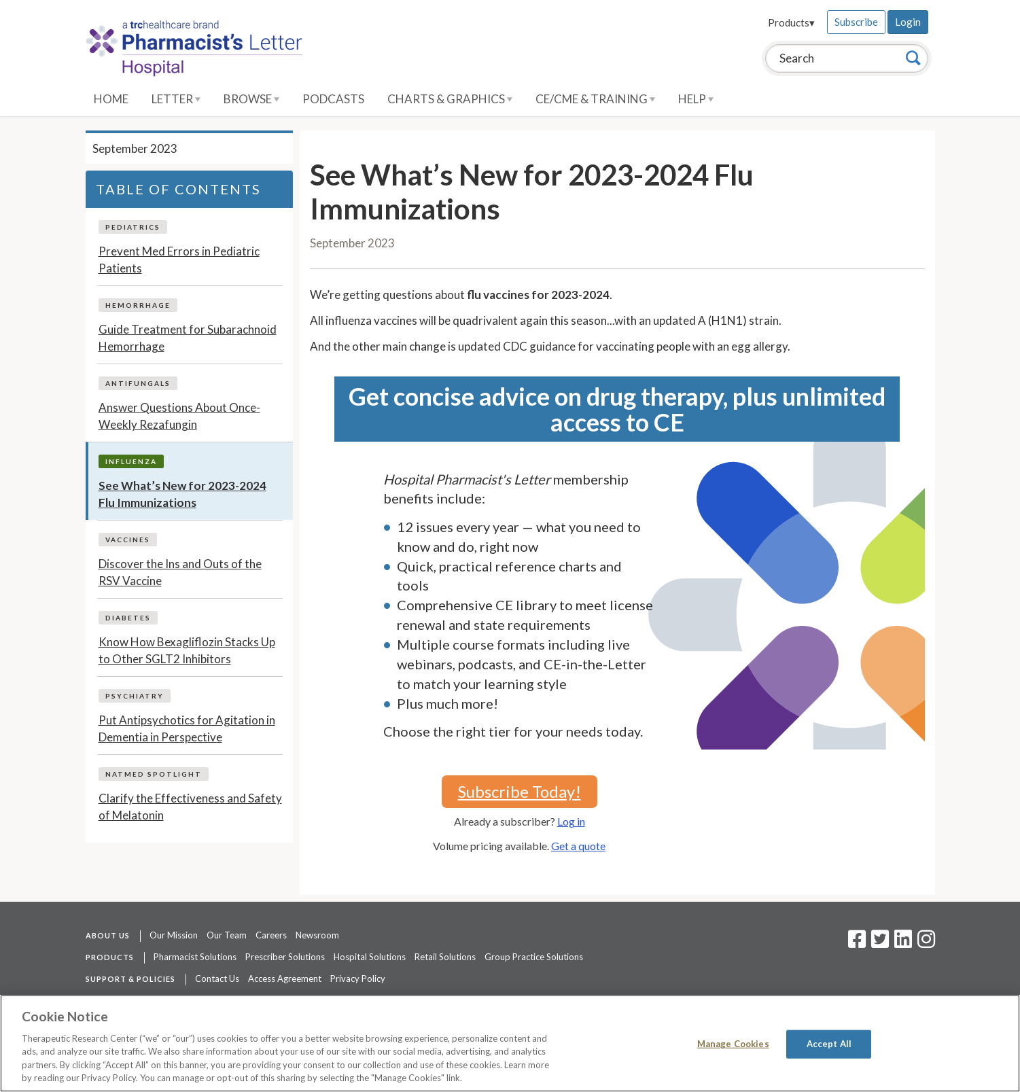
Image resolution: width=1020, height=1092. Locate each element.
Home (111, 99)
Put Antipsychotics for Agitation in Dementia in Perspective (187, 729)
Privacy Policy (357, 978)
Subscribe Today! (519, 791)
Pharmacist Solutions (195, 956)
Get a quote (578, 845)
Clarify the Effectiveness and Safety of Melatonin (190, 807)
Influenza (131, 461)
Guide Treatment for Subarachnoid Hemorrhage (188, 338)
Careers (271, 935)
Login (908, 22)
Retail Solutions (445, 956)
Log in (571, 821)
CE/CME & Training (595, 99)
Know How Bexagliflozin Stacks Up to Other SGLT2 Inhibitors (187, 651)
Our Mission (174, 935)
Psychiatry (134, 696)
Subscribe (856, 22)
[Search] (913, 57)
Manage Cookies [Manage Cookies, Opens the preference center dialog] (733, 1043)
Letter (176, 99)
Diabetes (128, 618)
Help (696, 99)
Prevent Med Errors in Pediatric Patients (179, 260)
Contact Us (217, 978)
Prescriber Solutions (285, 956)
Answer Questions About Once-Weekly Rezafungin (179, 416)
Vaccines (127, 539)
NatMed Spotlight (153, 774)
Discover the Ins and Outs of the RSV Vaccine (180, 572)
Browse (251, 99)
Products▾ (791, 22)
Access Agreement (284, 978)
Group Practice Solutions (534, 956)
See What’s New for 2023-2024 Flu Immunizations (182, 494)
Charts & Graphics (449, 99)
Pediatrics (132, 227)
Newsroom (317, 935)
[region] (510, 1043)
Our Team (227, 935)
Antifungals (138, 383)
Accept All (829, 1043)
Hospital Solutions (370, 956)
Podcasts (333, 99)
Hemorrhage (138, 305)
